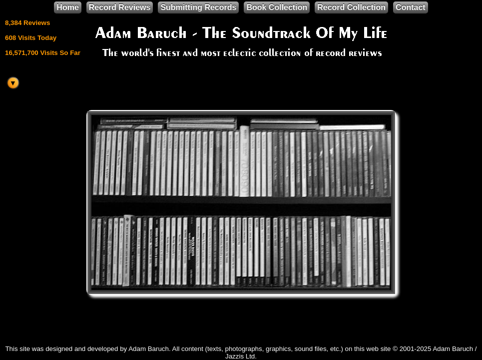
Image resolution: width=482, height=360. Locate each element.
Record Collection (351, 7)
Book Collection (276, 7)
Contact (411, 7)
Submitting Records (198, 7)
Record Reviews (120, 7)
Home (67, 7)
